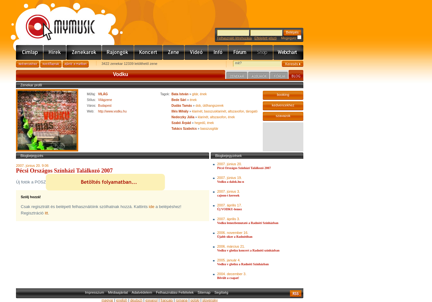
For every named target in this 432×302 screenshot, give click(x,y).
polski (194, 300)
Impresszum (94, 292)
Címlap (29, 52)
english (121, 300)
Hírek (54, 52)
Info (218, 52)
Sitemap (204, 292)
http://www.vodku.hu (112, 111)
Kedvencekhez (27, 64)
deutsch (136, 300)
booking (283, 95)
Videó (196, 52)
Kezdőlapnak (51, 64)
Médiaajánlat (118, 292)
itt (46, 213)
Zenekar (236, 76)
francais (167, 300)
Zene (174, 52)
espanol (151, 300)
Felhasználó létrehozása (234, 38)
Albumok (258, 76)
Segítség (221, 292)
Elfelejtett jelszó (265, 38)
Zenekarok (84, 52)
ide (151, 206)
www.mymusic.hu (55, 21)
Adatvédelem (142, 292)
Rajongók (118, 52)
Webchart (288, 52)
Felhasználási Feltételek (175, 292)
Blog (296, 75)
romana (181, 300)
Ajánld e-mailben (76, 64)
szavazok (283, 116)
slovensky (210, 300)
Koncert (148, 52)
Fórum (240, 52)
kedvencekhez (283, 105)
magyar (107, 300)
